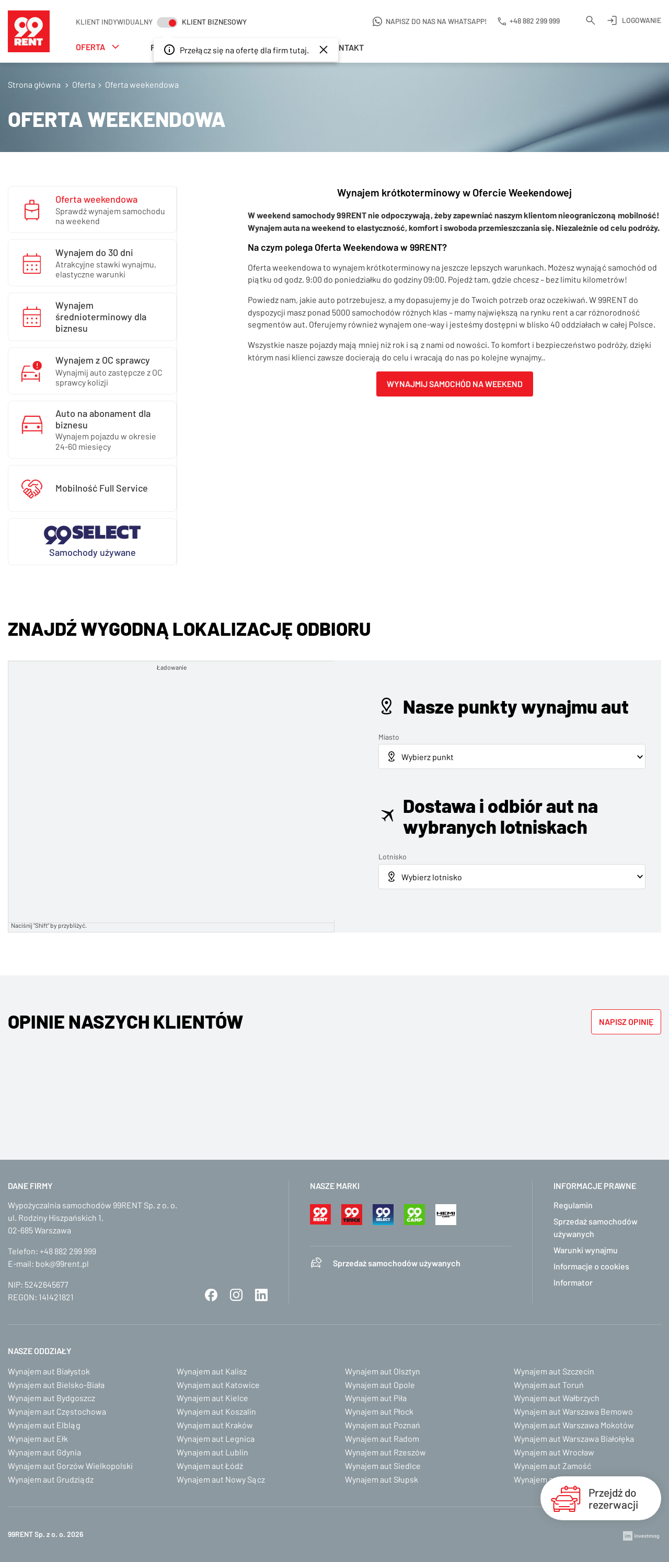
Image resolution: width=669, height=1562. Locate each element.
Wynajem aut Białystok (49, 1371)
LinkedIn (261, 1295)
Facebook (211, 1295)
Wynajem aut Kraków (215, 1425)
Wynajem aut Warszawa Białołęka (574, 1438)
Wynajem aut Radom (382, 1438)
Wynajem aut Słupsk (381, 1479)
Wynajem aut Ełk (38, 1438)
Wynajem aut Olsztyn (382, 1371)
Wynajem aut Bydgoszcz (51, 1398)
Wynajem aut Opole (380, 1385)
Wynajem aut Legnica (216, 1438)
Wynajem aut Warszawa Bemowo (573, 1411)
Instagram (236, 1295)
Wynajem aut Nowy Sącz (221, 1479)
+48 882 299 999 (68, 1251)
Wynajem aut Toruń (549, 1385)
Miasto (388, 736)
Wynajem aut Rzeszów (385, 1452)
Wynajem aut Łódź (210, 1466)
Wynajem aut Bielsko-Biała (56, 1385)
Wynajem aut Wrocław (554, 1452)
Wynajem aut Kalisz (212, 1371)
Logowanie (641, 20)
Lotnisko (392, 856)
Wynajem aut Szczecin (554, 1371)
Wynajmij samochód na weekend (455, 384)
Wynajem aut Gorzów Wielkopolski (70, 1466)
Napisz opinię (626, 1022)
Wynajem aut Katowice (218, 1385)
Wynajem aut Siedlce (383, 1466)
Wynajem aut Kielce (212, 1398)
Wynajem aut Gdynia (44, 1452)
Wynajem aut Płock (379, 1411)
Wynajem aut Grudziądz (51, 1479)
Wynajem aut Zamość (552, 1466)
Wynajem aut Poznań (382, 1425)
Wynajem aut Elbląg (44, 1425)
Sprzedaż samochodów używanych (396, 1263)
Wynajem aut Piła (376, 1398)
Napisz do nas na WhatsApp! (436, 21)
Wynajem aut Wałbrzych (556, 1398)
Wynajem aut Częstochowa (57, 1411)
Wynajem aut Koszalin (216, 1411)
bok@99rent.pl (62, 1263)
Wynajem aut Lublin (212, 1452)
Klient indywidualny (114, 21)
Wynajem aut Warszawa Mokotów (574, 1425)
